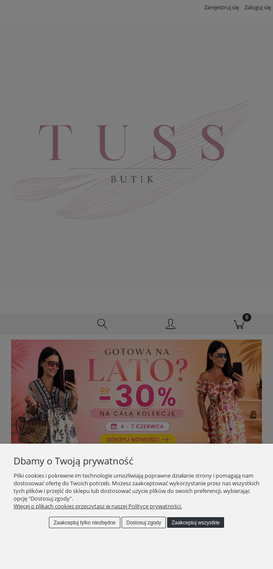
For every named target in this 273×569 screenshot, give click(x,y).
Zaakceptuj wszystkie (195, 523)
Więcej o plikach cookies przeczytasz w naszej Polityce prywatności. (98, 506)
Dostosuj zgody (143, 523)
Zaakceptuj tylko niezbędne (84, 523)
